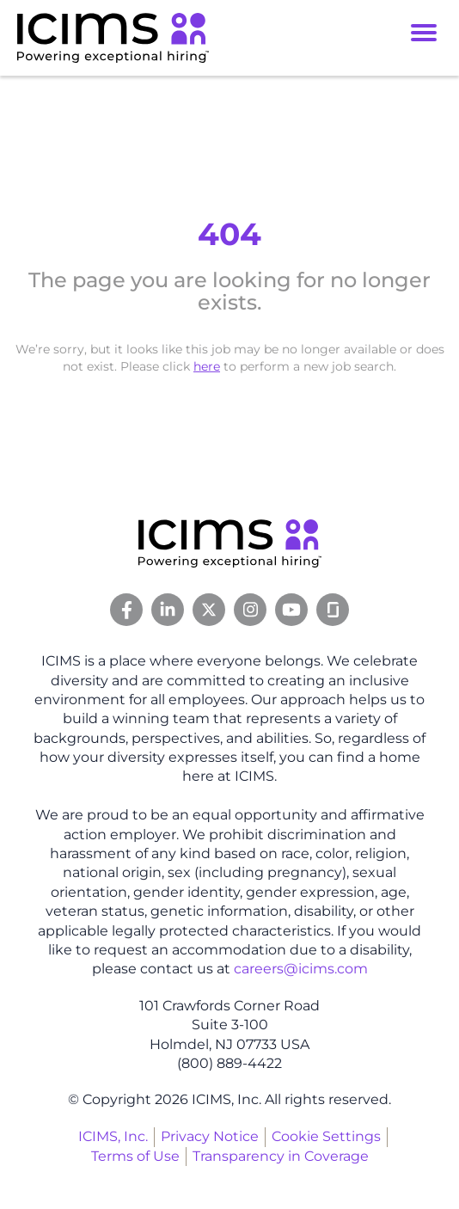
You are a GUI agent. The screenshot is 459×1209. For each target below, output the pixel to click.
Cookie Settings (326, 1136)
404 (229, 234)
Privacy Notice (210, 1136)
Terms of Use (135, 1156)
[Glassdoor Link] (332, 609)
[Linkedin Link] (167, 609)
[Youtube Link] (291, 609)
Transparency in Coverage (281, 1156)
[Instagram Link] (250, 609)
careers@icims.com (301, 968)
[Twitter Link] (209, 609)
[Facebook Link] (126, 609)
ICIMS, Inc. (113, 1136)
